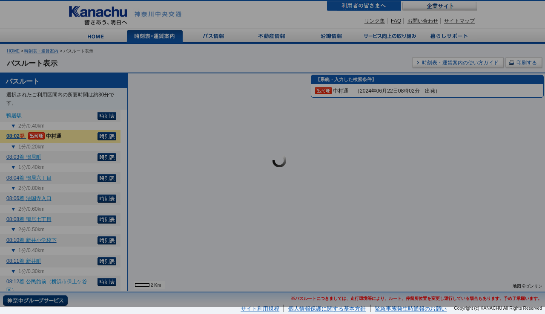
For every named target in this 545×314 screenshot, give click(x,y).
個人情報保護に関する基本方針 (327, 308)
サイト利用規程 (260, 308)
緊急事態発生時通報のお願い (411, 308)
